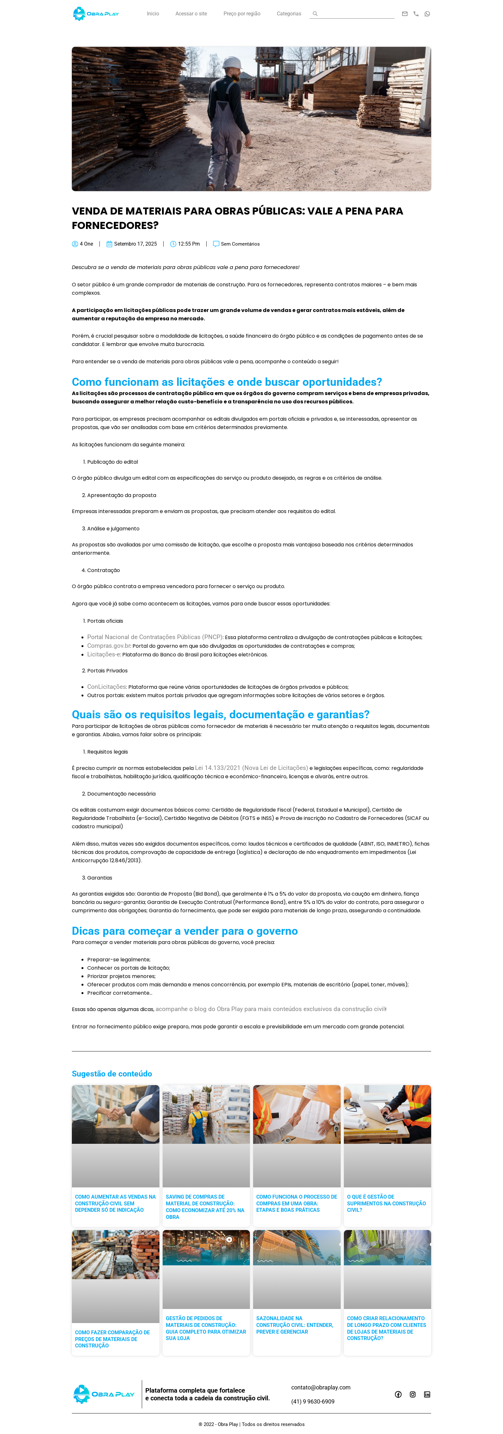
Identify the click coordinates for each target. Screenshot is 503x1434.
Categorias (289, 14)
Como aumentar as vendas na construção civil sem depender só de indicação (115, 1205)
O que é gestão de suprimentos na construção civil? (386, 1205)
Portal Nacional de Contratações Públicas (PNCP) (158, 637)
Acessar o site (191, 14)
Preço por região (242, 14)
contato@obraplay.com (324, 1387)
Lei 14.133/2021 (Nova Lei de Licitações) (253, 769)
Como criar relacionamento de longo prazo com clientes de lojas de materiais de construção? (386, 1330)
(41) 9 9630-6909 (315, 1401)
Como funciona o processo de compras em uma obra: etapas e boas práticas (296, 1205)
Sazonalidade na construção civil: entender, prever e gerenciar (294, 1327)
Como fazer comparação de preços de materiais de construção (112, 1341)
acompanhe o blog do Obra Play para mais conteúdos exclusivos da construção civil (275, 1011)
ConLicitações (107, 688)
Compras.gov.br (109, 646)
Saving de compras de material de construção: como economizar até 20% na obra (205, 1209)
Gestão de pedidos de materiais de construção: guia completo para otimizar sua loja (206, 1330)
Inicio (153, 14)
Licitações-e (104, 655)
